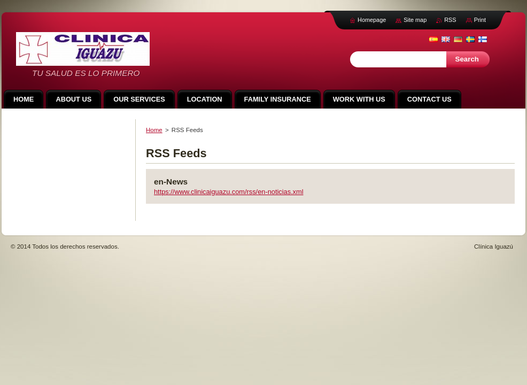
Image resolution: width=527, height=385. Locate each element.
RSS (450, 20)
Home (154, 130)
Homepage (372, 20)
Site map (415, 20)
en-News (171, 181)
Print (480, 20)
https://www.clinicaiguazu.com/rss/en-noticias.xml (229, 192)
